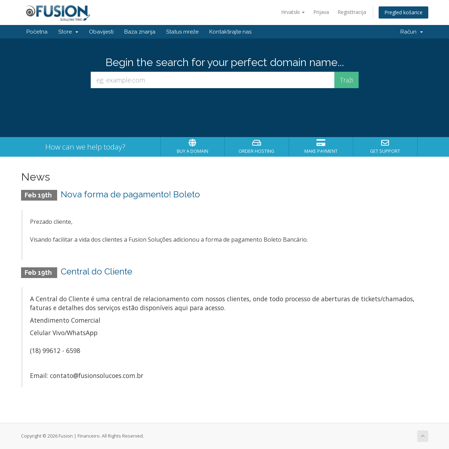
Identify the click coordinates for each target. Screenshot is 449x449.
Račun (411, 32)
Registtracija (352, 12)
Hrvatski (293, 12)
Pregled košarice (403, 12)
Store (68, 32)
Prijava (321, 12)
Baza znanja (139, 32)
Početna (37, 32)
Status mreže (182, 32)
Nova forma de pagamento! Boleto (130, 194)
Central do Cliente (96, 271)
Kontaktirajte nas (230, 32)
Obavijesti (101, 32)
